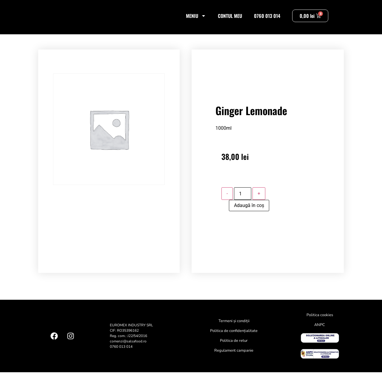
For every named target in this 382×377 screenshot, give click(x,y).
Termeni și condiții (233, 326)
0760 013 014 (267, 18)
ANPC (319, 330)
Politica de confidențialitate (234, 336)
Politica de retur (234, 345)
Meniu (196, 18)
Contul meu (230, 18)
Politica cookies (319, 320)
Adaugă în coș (249, 210)
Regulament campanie (233, 355)
